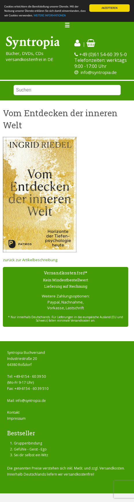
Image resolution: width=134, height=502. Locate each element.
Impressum (16, 418)
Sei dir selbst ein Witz (31, 455)
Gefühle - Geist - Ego (30, 448)
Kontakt (13, 412)
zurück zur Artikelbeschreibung (30, 259)
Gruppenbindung (28, 443)
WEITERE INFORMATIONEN (49, 15)
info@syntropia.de (99, 72)
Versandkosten (111, 468)
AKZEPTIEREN (109, 8)
